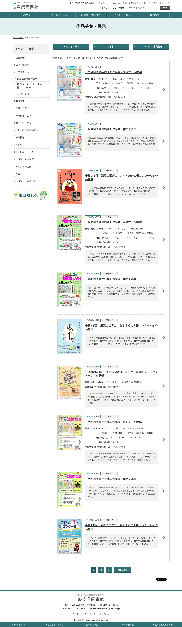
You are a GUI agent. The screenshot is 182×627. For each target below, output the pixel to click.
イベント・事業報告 (152, 46)
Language (115, 3)
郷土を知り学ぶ (23, 123)
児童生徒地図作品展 (27, 78)
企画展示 (20, 58)
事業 (18, 174)
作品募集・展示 (23, 72)
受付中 (111, 46)
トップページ (18, 38)
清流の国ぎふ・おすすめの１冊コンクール (31, 86)
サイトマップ (104, 8)
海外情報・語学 (23, 115)
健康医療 (20, 101)
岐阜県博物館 (128, 625)
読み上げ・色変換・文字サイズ (156, 3)
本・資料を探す (59, 15)
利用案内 (28, 15)
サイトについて (80, 614)
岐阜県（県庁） (19, 625)
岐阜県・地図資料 (91, 15)
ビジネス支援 (22, 94)
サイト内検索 (118, 8)
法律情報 (20, 137)
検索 (165, 7)
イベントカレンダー (26, 159)
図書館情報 (154, 15)
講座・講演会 (22, 65)
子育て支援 (21, 108)
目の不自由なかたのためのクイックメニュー (89, 3)
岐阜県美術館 (92, 625)
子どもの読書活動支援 (27, 130)
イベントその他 (23, 166)
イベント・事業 (122, 15)
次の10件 (122, 570)
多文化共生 (21, 145)
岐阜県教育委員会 (55, 625)
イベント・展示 (71, 46)
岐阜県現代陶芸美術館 (165, 625)
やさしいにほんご (131, 3)
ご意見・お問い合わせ (99, 614)
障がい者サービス (25, 152)
